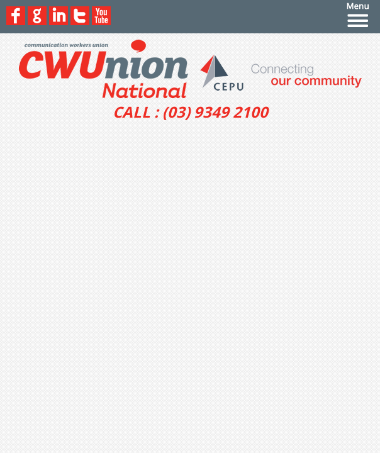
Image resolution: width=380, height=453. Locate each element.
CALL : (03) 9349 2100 (190, 112)
